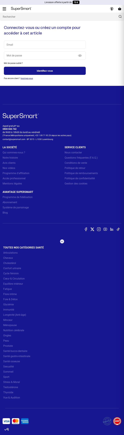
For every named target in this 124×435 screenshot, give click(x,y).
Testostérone (10, 387)
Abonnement (10, 202)
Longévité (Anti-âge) (14, 314)
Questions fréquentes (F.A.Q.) (81, 157)
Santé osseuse (11, 361)
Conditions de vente (76, 162)
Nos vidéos (9, 168)
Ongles (7, 335)
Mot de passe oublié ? (13, 63)
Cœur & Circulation (14, 278)
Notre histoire (10, 157)
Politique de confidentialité (80, 178)
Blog (5, 212)
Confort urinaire (12, 268)
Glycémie (8, 304)
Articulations (10, 252)
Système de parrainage (16, 207)
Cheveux (8, 257)
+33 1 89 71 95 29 (43, 135)
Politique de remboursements (81, 173)
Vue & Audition (11, 397)
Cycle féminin (11, 273)
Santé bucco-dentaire (15, 351)
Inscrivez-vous (27, 78)
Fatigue (7, 288)
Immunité (8, 309)
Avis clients (9, 162)
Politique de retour (75, 168)
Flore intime (10, 294)
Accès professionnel (14, 178)
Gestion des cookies (76, 183)
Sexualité (8, 366)
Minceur (7, 320)
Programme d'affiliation (16, 173)
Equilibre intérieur (13, 283)
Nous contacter (73, 152)
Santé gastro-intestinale (16, 356)
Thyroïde (8, 392)
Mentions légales (12, 183)
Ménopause (10, 325)
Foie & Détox (10, 299)
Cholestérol (9, 263)
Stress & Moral (11, 382)
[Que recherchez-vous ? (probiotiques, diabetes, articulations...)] (62, 17)
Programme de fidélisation (18, 197)
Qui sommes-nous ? (14, 152)
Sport (6, 376)
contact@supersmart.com (14, 139)
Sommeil (8, 371)
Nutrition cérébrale (13, 330)
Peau (6, 340)
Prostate (8, 345)
